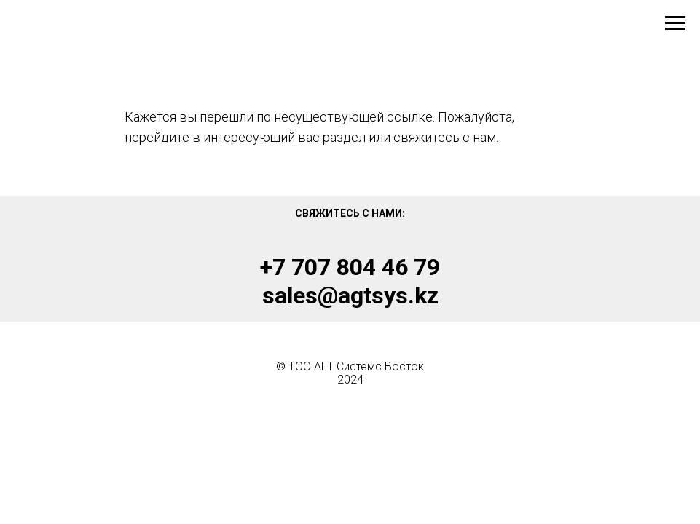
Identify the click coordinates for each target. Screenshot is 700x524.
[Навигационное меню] (675, 23)
